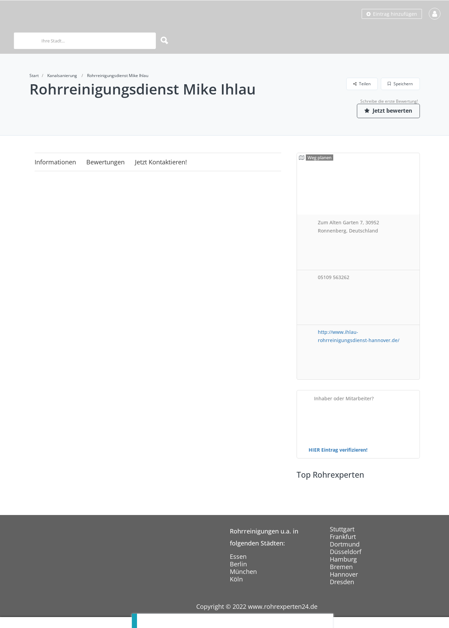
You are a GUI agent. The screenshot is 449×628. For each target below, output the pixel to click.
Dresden (342, 582)
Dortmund (345, 544)
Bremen (341, 567)
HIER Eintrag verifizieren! (338, 450)
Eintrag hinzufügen (391, 14)
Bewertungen (105, 162)
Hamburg (343, 559)
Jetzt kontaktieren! (161, 162)
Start (34, 75)
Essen (238, 556)
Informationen (55, 162)
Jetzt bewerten (387, 110)
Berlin (238, 564)
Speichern (400, 84)
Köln (236, 579)
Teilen (362, 84)
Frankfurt (343, 536)
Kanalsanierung (62, 75)
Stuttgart (342, 529)
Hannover (344, 574)
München (243, 571)
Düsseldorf (345, 552)
